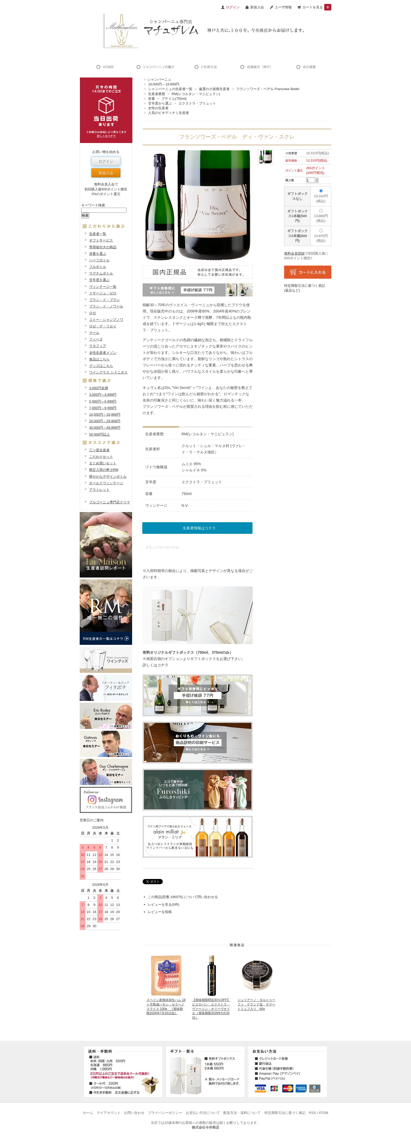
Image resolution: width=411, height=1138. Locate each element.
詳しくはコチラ (155, 665)
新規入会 (257, 7)
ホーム (88, 1113)
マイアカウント (109, 1113)
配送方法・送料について (242, 1113)
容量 (151, 99)
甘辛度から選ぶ (160, 103)
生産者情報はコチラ (199, 528)
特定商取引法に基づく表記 (284, 1113)
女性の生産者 (158, 108)
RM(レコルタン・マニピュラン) (196, 94)
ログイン (106, 161)
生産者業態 (156, 94)
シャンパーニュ (159, 79)
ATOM (323, 1113)
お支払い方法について (203, 1113)
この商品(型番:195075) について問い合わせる (183, 897)
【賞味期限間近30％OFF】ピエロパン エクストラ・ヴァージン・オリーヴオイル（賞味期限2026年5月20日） (211, 1008)
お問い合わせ (134, 1113)
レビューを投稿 (160, 912)
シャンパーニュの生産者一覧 (170, 89)
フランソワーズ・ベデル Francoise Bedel (267, 89)
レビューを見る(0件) (163, 904)
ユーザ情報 (283, 7)
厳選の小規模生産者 (214, 89)
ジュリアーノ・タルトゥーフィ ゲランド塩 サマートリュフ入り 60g (256, 1004)
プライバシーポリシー (165, 1113)
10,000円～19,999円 (163, 84)
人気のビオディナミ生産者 (168, 113)
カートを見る (316, 7)
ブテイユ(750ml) (174, 99)
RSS (312, 1113)
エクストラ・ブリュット (197, 103)
